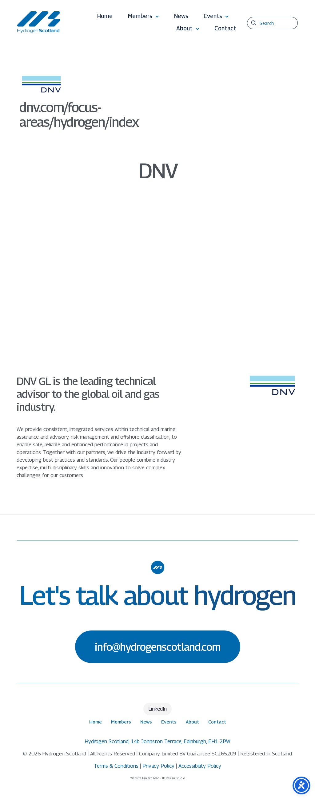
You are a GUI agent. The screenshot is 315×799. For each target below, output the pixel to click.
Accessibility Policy (199, 766)
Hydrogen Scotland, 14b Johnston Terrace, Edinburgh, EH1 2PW (157, 741)
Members (121, 721)
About (192, 721)
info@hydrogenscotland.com (158, 646)
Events (169, 721)
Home (95, 721)
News (146, 721)
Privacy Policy (158, 766)
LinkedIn (157, 709)
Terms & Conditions (116, 766)
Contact (217, 721)
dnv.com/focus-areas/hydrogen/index (79, 114)
